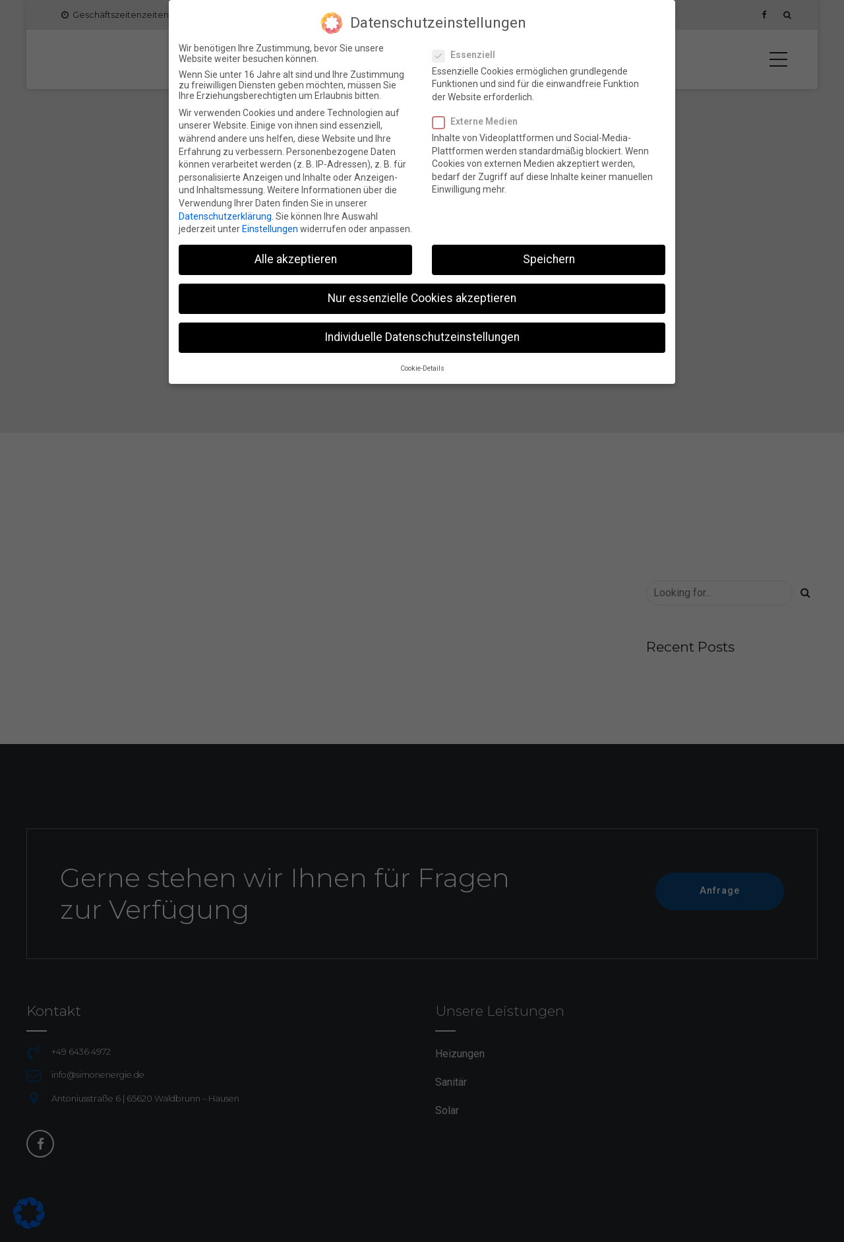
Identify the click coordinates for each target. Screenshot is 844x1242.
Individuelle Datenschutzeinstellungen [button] (422, 331)
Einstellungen (270, 223)
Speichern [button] (549, 253)
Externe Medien (479, 114)
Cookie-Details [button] (422, 361)
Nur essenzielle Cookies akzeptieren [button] (422, 292)
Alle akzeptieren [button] (296, 253)
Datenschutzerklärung (225, 209)
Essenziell (468, 48)
